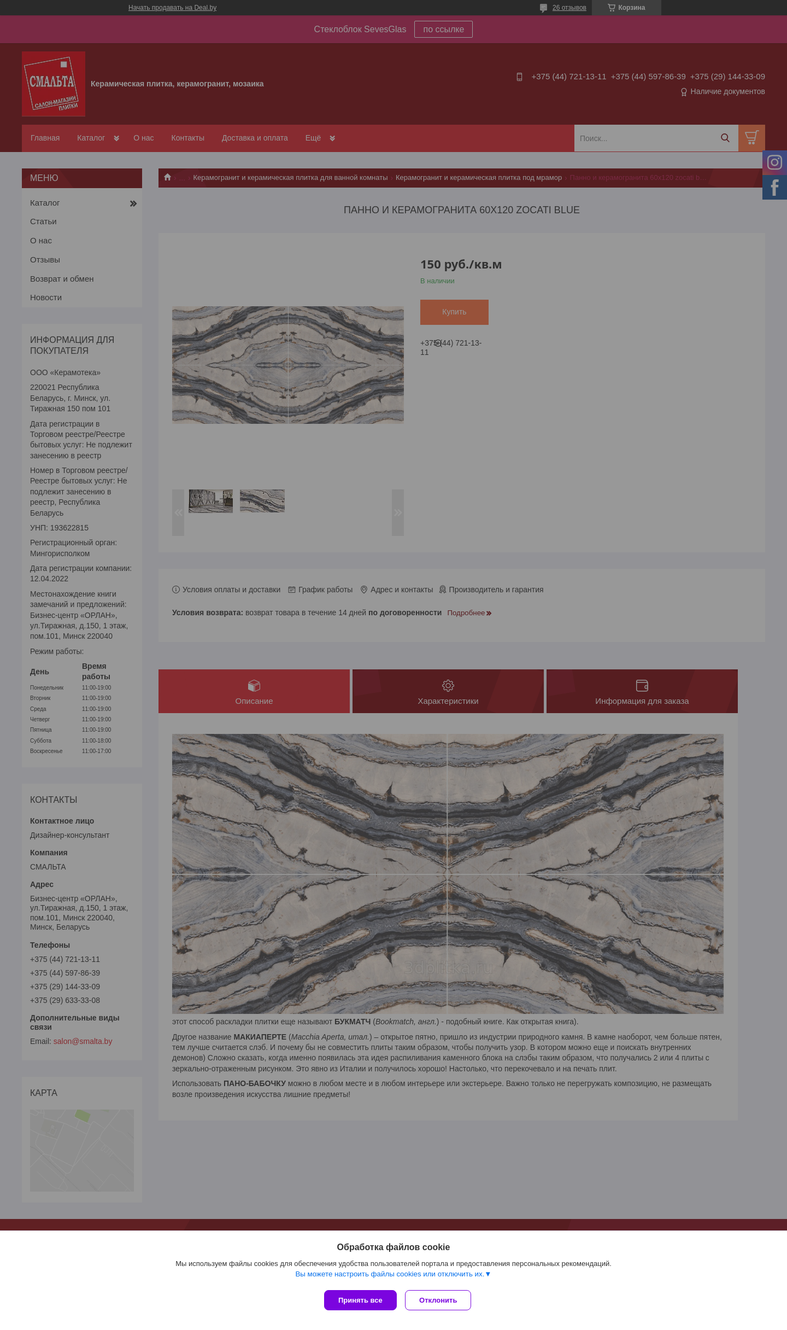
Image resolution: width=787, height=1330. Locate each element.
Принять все (360, 1300)
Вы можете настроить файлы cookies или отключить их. (389, 1276)
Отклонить (441, 1300)
